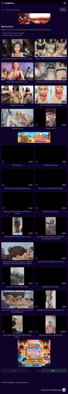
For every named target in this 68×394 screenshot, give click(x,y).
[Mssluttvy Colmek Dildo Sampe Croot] (51, 300)
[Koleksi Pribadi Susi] (17, 95)
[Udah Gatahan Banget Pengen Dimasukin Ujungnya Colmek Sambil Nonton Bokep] (17, 253)
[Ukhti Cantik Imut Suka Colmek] (51, 95)
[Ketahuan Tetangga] (51, 155)
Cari (63, 9)
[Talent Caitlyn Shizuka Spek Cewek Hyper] (51, 49)
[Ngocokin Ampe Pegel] (51, 277)
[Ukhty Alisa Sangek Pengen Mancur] (17, 179)
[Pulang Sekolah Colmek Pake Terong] (17, 227)
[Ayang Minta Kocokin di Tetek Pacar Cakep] (17, 49)
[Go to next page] (54, 371)
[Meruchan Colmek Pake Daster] (17, 277)
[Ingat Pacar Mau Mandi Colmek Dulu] (51, 252)
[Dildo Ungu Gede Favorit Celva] (17, 72)
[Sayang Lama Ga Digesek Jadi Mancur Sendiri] (17, 203)
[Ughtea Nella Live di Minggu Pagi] (51, 325)
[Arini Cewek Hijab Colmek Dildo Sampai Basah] (17, 326)
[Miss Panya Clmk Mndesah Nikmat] (51, 179)
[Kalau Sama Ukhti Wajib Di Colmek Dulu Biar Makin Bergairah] (17, 301)
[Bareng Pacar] (17, 155)
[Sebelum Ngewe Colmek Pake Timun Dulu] (51, 72)
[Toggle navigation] (64, 3)
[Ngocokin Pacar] (17, 119)
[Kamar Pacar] (51, 119)
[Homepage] (7, 3)
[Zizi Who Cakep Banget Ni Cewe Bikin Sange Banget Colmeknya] (51, 228)
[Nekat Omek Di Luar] (51, 202)
